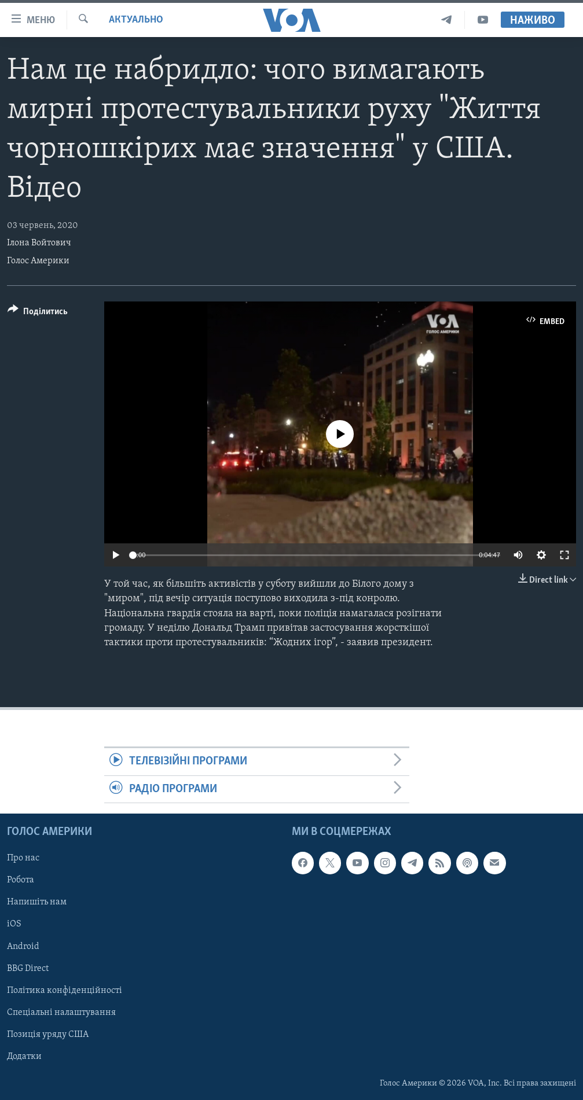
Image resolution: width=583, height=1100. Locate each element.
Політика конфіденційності (64, 990)
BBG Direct (28, 968)
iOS (14, 924)
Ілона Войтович (39, 243)
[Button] (38, 313)
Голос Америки (38, 261)
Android (23, 946)
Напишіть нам (37, 902)
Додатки (24, 1056)
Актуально (136, 19)
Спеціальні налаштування (61, 1012)
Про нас (23, 858)
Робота (20, 880)
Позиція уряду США (48, 1034)
